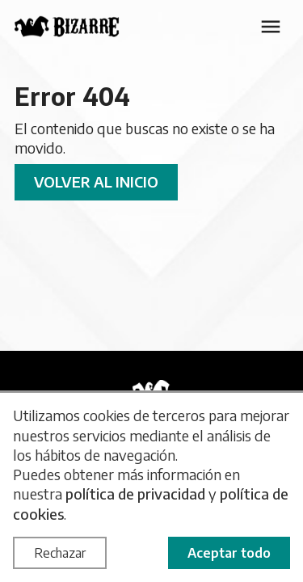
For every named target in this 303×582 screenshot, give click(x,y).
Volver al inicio (96, 181)
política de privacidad (135, 493)
